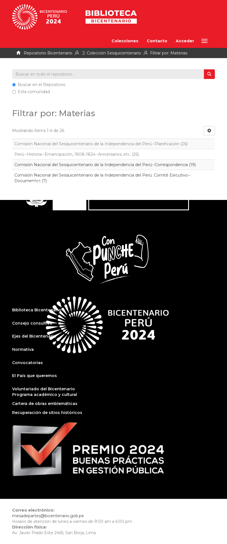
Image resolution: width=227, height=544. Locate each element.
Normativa (23, 349)
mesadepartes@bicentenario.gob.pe (48, 515)
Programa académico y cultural (44, 394)
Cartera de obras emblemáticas (44, 403)
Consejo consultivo (32, 323)
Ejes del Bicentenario (34, 336)
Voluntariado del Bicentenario (43, 388)
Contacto (157, 40)
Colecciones (125, 40)
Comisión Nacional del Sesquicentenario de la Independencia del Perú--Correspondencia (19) (105, 164)
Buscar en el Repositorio (39, 84)
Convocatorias (27, 362)
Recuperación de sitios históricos (47, 412)
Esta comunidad (31, 91)
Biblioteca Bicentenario (36, 309)
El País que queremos (34, 375)
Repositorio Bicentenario (48, 53)
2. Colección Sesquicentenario (112, 53)
